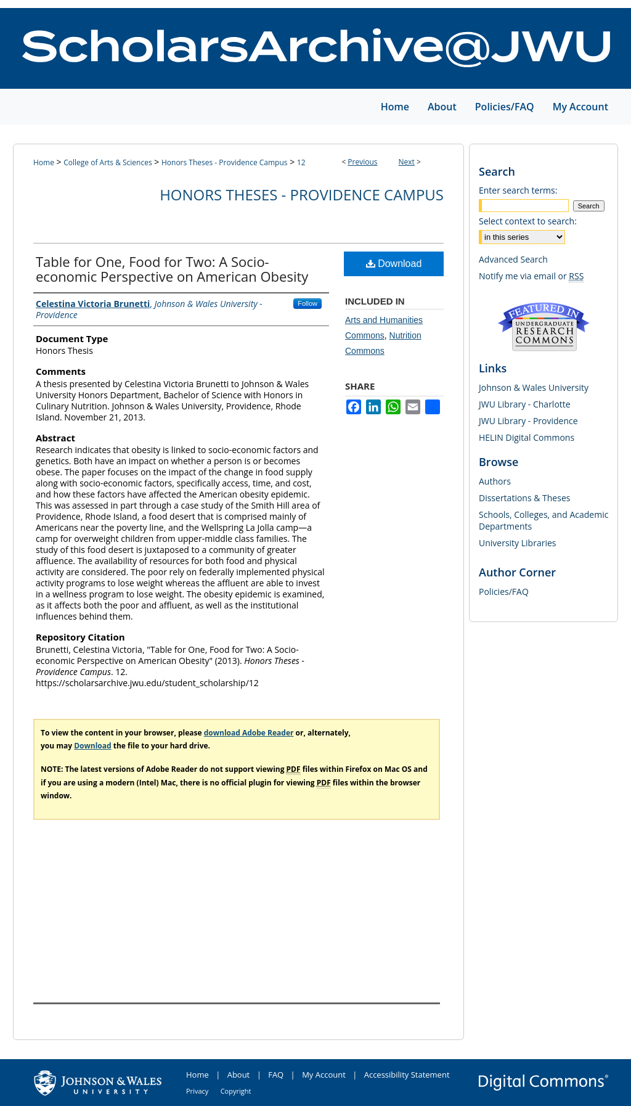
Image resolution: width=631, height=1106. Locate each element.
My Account (324, 1074)
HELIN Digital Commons (526, 437)
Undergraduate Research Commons (543, 327)
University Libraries (517, 543)
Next (407, 162)
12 (301, 162)
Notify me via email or (531, 276)
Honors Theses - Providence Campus (224, 162)
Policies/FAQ (504, 591)
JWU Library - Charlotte (525, 404)
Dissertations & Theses (524, 498)
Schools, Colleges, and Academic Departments (543, 520)
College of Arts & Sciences (107, 162)
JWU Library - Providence (528, 421)
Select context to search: (528, 221)
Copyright (236, 1091)
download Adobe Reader (249, 732)
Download (394, 263)
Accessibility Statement (407, 1074)
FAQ (275, 1074)
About (238, 1074)
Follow (307, 303)
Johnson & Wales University (533, 387)
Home (43, 162)
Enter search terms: (518, 190)
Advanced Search (513, 259)
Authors (495, 481)
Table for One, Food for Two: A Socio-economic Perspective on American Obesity (172, 268)
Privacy (197, 1091)
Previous (362, 162)
